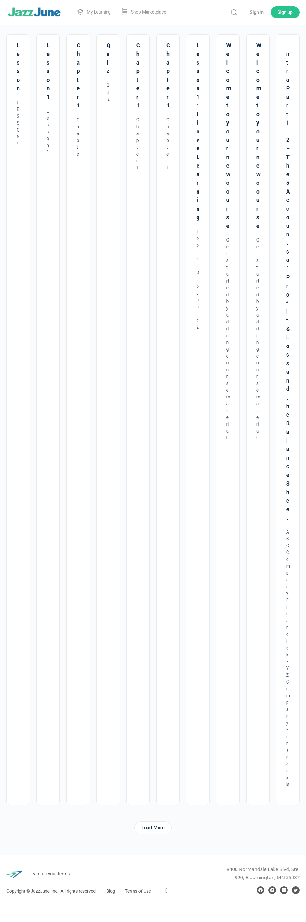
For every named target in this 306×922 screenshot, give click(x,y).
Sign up (285, 12)
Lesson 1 (48, 71)
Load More (153, 828)
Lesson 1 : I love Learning (197, 131)
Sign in (257, 12)
